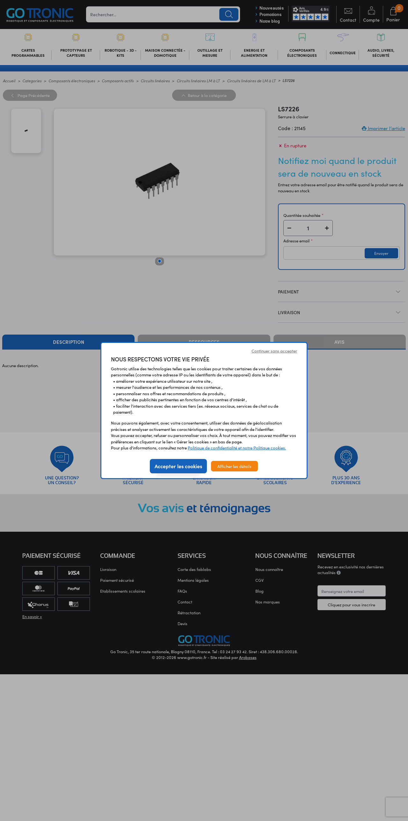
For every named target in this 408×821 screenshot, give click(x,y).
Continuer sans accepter (274, 351)
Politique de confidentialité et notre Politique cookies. (237, 448)
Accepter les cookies (178, 466)
